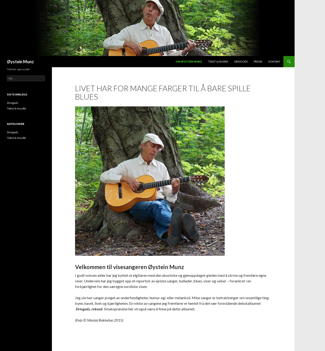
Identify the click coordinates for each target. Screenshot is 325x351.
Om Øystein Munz (189, 61)
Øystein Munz (20, 61)
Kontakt (274, 61)
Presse (258, 61)
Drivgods (241, 61)
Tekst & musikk (218, 61)
